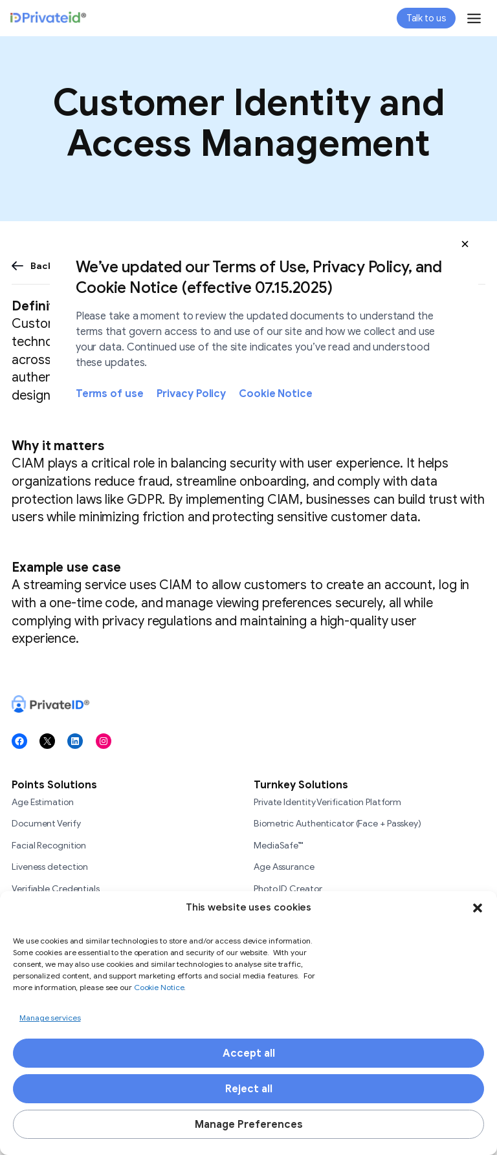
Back (41, 266)
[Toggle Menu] (474, 18)
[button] (465, 244)
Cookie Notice (276, 393)
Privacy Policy (191, 393)
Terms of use (110, 393)
